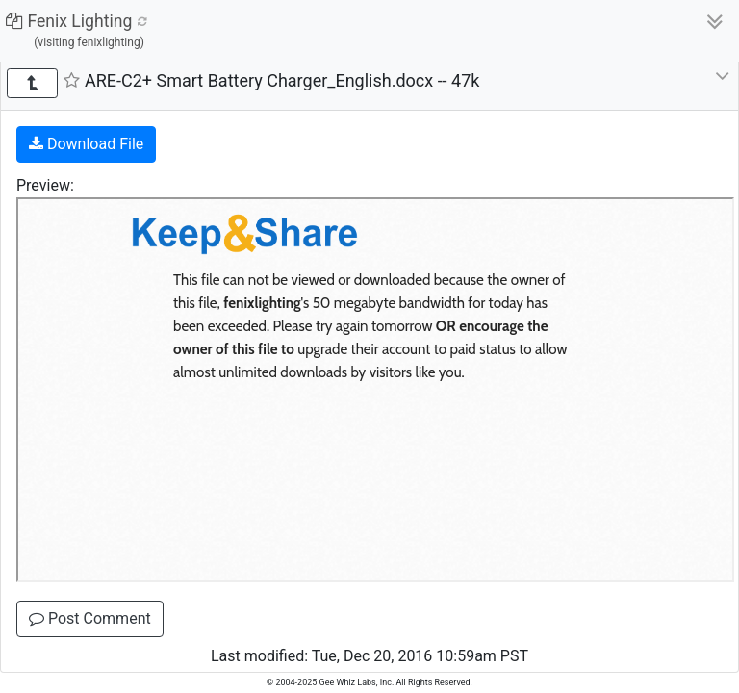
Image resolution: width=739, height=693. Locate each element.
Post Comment (90, 618)
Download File (86, 144)
